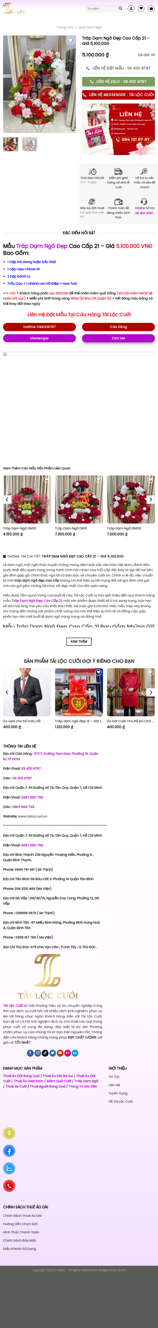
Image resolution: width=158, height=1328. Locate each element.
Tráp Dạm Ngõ (86, 1081)
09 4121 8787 (144, 213)
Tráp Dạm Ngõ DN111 (71, 528)
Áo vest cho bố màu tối (22, 721)
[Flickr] (67, 1053)
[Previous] (7, 499)
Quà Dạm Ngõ (90, 27)
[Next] (150, 499)
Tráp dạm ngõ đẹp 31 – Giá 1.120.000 (79, 721)
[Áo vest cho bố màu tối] (27, 692)
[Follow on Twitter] (52, 1053)
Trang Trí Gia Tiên (83, 1086)
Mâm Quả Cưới (59, 1081)
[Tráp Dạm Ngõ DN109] (131, 499)
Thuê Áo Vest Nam (28, 1081)
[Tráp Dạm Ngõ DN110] (27, 499)
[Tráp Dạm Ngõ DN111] (79, 499)
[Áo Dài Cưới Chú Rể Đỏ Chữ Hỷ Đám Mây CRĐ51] (131, 692)
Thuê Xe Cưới (16, 1086)
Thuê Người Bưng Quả (47, 1086)
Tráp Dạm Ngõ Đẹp (41, 246)
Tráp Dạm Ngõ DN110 (19, 528)
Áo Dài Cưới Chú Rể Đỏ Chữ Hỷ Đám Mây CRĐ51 (131, 721)
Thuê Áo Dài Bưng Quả (21, 1075)
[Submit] (120, 8)
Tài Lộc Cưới (116, 314)
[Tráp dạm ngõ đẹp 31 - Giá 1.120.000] (79, 692)
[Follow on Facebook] (30, 1053)
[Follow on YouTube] (60, 1053)
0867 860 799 (32, 797)
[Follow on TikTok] (45, 1053)
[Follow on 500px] (75, 1053)
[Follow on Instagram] (37, 1053)
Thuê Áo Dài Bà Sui (58, 1075)
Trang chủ (64, 27)
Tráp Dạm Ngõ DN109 (124, 528)
